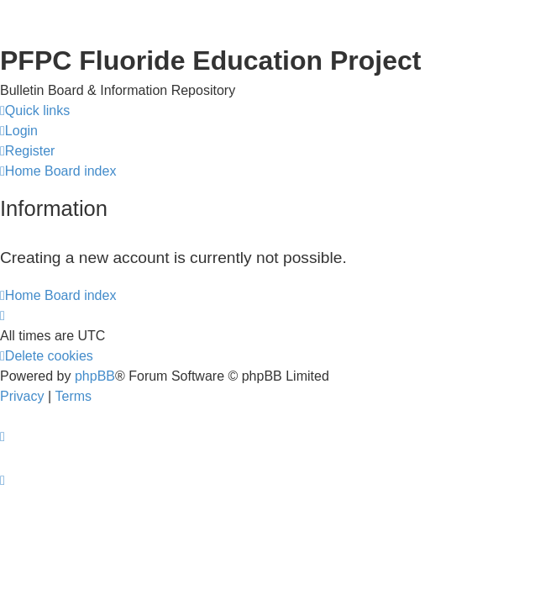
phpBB (95, 376)
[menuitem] (19, 131)
